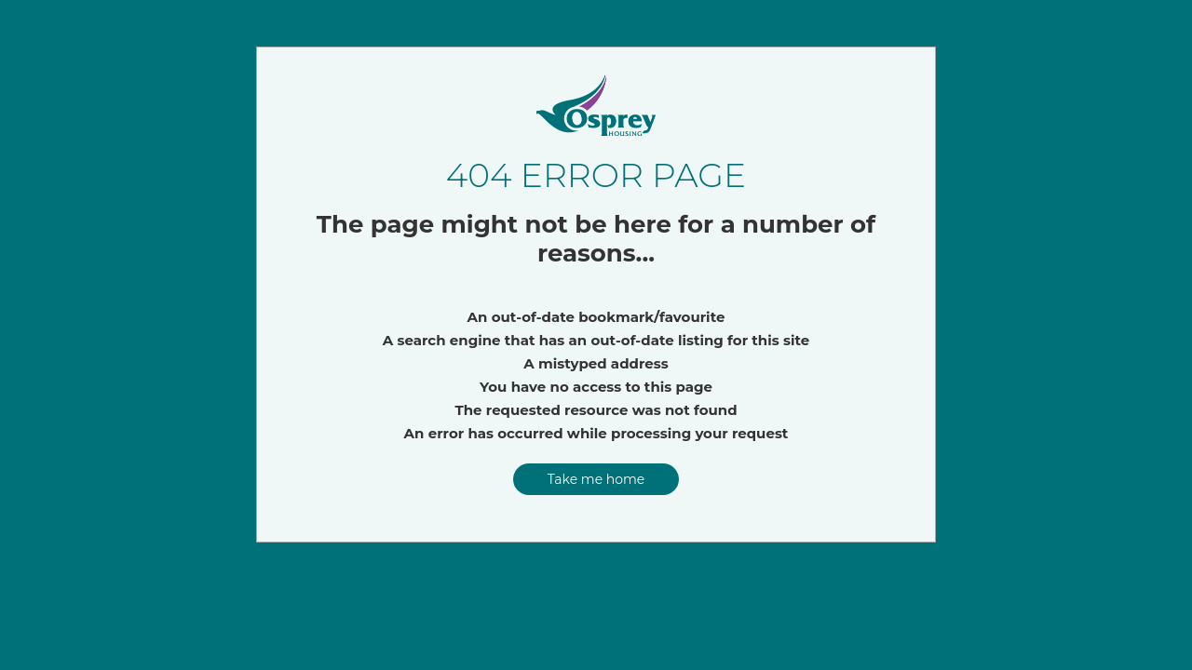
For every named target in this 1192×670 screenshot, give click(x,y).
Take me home (596, 479)
